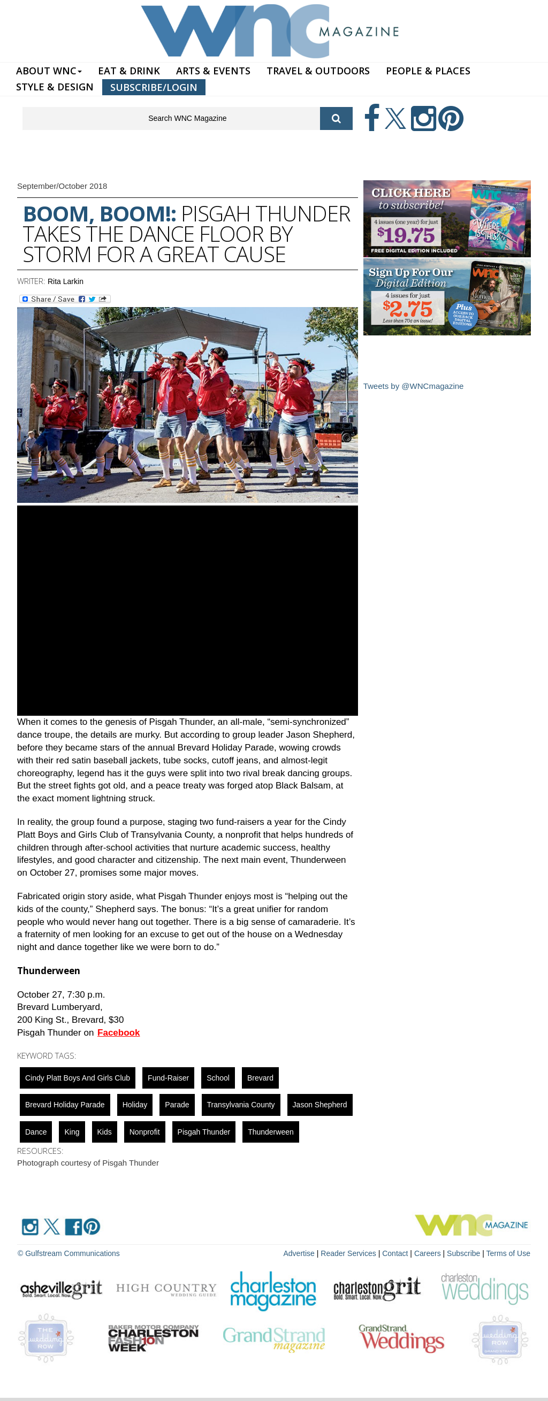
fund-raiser (168, 1078)
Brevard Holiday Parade (65, 1104)
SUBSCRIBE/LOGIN (153, 87)
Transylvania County (241, 1104)
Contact (395, 1253)
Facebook (118, 1033)
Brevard (260, 1078)
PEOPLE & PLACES (428, 70)
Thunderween (271, 1132)
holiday (135, 1104)
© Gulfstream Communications (69, 1253)
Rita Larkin (65, 281)
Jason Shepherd (320, 1104)
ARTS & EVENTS (213, 70)
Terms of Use (508, 1253)
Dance (36, 1132)
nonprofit (145, 1132)
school (218, 1078)
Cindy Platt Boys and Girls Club (77, 1078)
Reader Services (348, 1253)
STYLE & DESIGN (55, 86)
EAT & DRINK (129, 70)
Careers (427, 1253)
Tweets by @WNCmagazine (413, 386)
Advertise (299, 1253)
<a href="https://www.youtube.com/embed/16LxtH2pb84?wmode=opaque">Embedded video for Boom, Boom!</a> (188, 610)
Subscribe (464, 1253)
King (71, 1132)
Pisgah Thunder (204, 1132)
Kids (104, 1132)
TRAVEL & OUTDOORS (318, 70)
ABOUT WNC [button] (49, 70)
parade (177, 1104)
